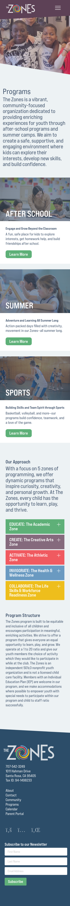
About (10, 790)
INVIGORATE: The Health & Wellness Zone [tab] (30, 573)
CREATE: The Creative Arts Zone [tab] (31, 542)
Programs (12, 804)
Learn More (18, 254)
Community (13, 800)
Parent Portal (15, 814)
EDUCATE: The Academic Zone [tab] (29, 526)
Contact (11, 795)
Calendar (12, 809)
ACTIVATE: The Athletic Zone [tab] (28, 557)
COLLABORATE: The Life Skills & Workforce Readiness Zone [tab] (28, 590)
